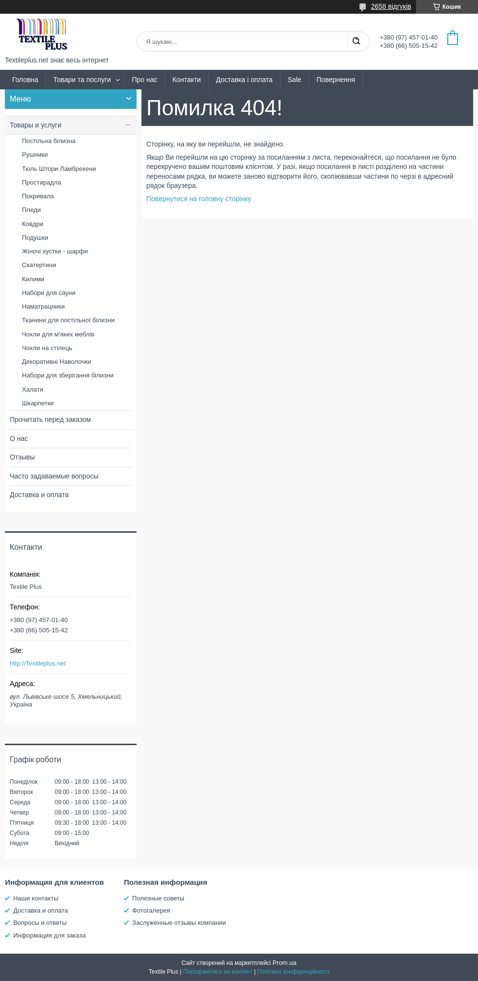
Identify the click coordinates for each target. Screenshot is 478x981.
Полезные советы (158, 898)
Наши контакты (35, 898)
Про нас (144, 79)
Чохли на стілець (47, 348)
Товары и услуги (35, 125)
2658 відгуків (391, 6)
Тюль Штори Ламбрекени (59, 168)
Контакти (186, 79)
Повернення (336, 79)
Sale (294, 79)
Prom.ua (285, 962)
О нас (19, 438)
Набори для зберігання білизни (68, 375)
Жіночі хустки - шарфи (55, 251)
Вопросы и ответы (39, 922)
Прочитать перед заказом (50, 419)
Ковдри (32, 224)
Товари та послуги (82, 79)
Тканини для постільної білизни (68, 320)
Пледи (31, 209)
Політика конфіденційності (294, 971)
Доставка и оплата (39, 495)
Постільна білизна (49, 141)
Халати (32, 389)
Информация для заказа (49, 935)
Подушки (35, 237)
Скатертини (39, 265)
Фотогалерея (151, 910)
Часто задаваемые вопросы (54, 476)
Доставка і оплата (244, 79)
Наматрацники (43, 306)
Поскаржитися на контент (217, 971)
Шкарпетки (38, 403)
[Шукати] (356, 41)
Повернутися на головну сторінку (198, 199)
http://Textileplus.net (38, 663)
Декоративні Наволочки (56, 361)
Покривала (38, 196)
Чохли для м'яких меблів (58, 334)
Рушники (35, 154)
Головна (25, 79)
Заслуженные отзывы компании (179, 922)
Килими (33, 279)
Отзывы (22, 457)
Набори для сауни (49, 292)
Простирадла (41, 182)
